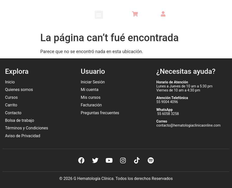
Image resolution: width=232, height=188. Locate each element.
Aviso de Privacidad (22, 135)
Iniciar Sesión (93, 82)
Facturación (91, 105)
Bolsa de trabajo (19, 120)
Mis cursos (90, 97)
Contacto (13, 112)
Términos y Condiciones (26, 128)
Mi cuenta (89, 89)
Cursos (11, 97)
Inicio (10, 82)
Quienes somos (19, 89)
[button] (99, 15)
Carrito (11, 105)
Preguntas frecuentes (100, 112)
